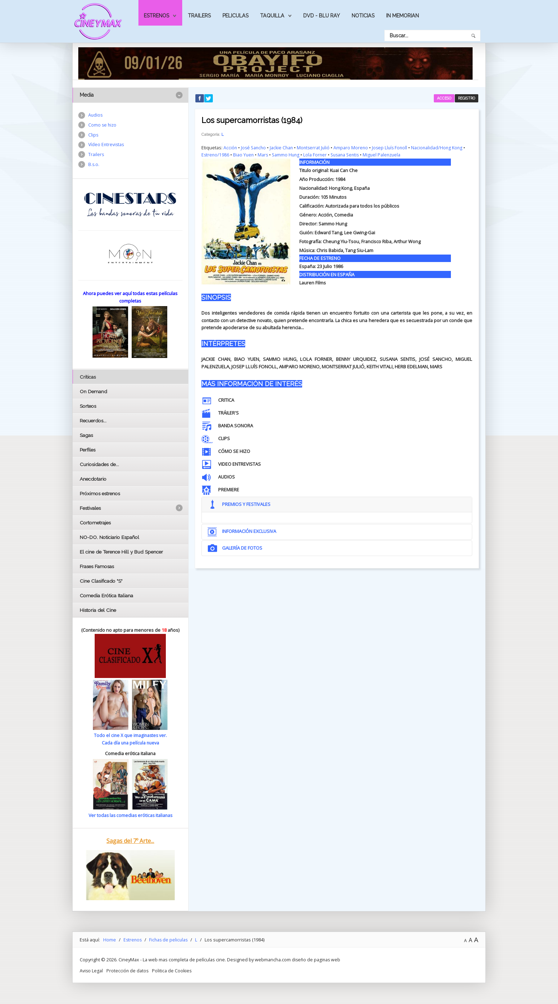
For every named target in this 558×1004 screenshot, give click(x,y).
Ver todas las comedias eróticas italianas (130, 815)
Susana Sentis (349, 154)
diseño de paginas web (317, 959)
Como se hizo (102, 125)
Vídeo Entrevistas (106, 146)
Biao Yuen (244, 154)
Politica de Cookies (173, 970)
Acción (230, 147)
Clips (93, 135)
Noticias (363, 15)
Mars (264, 154)
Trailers (199, 15)
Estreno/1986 (215, 154)
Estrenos (156, 15)
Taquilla (272, 15)
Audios (95, 115)
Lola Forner (318, 154)
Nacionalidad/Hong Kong (443, 147)
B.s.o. (94, 166)
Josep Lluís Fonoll (394, 147)
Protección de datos (128, 970)
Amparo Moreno (354, 147)
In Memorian (402, 15)
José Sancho (254, 147)
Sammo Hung (288, 154)
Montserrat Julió (316, 147)
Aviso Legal (91, 970)
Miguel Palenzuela (387, 154)
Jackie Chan (284, 147)
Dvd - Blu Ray (321, 15)
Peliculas (235, 15)
